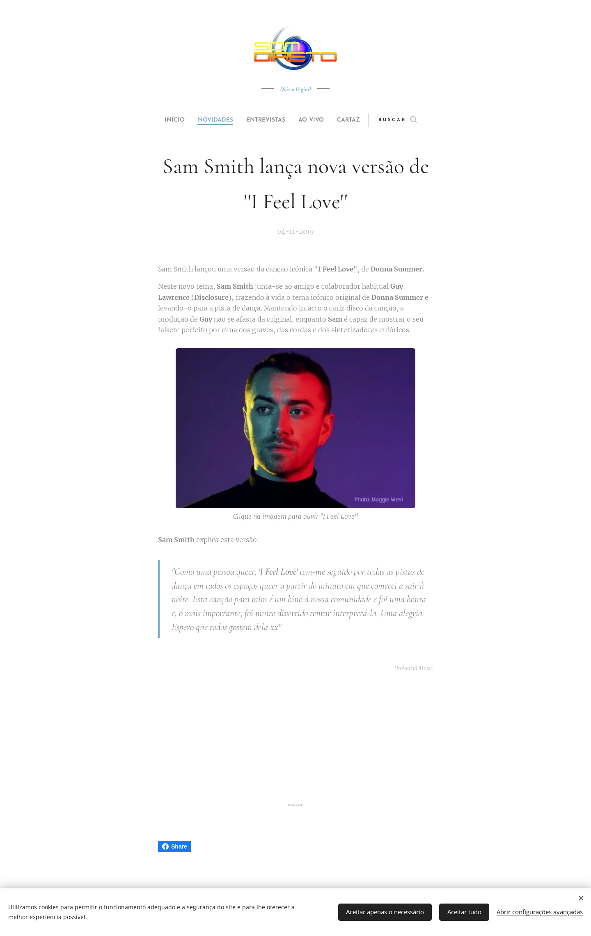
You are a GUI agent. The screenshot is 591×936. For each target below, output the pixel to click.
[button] (413, 120)
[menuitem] (165, 120)
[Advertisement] (306, 737)
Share (174, 846)
